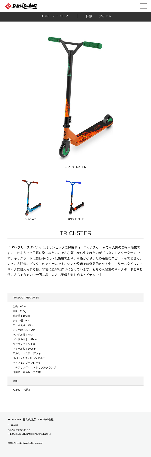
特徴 (89, 16)
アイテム (105, 16)
